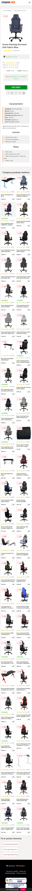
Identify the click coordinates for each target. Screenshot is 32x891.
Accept (23, 889)
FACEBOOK (10, 866)
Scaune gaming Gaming (10, 855)
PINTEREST (20, 866)
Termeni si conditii (12, 871)
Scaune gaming (7, 10)
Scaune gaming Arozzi (20, 10)
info (13, 199)
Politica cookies (21, 873)
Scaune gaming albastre (10, 844)
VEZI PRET (16, 87)
